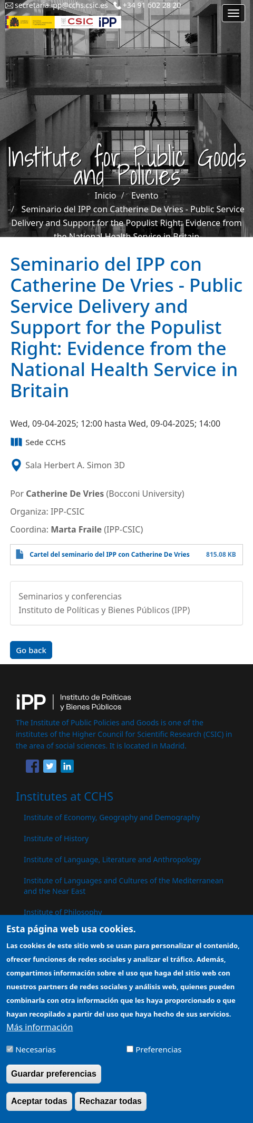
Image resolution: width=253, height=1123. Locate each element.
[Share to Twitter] (49, 768)
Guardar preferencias (53, 1079)
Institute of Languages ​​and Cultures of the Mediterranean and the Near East (123, 885)
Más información (39, 1033)
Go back (31, 650)
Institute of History (56, 838)
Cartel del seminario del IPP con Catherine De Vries (110, 554)
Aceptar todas (39, 1106)
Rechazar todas (111, 1106)
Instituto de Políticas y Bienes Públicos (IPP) (104, 610)
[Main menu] (233, 13)
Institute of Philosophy (63, 912)
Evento (144, 195)
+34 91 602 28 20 (152, 5)
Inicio (105, 195)
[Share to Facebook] (32, 768)
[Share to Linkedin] (67, 768)
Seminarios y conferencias (70, 596)
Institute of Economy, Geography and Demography (112, 817)
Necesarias (35, 1055)
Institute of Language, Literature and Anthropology (112, 859)
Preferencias (158, 1055)
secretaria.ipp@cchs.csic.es (61, 5)
